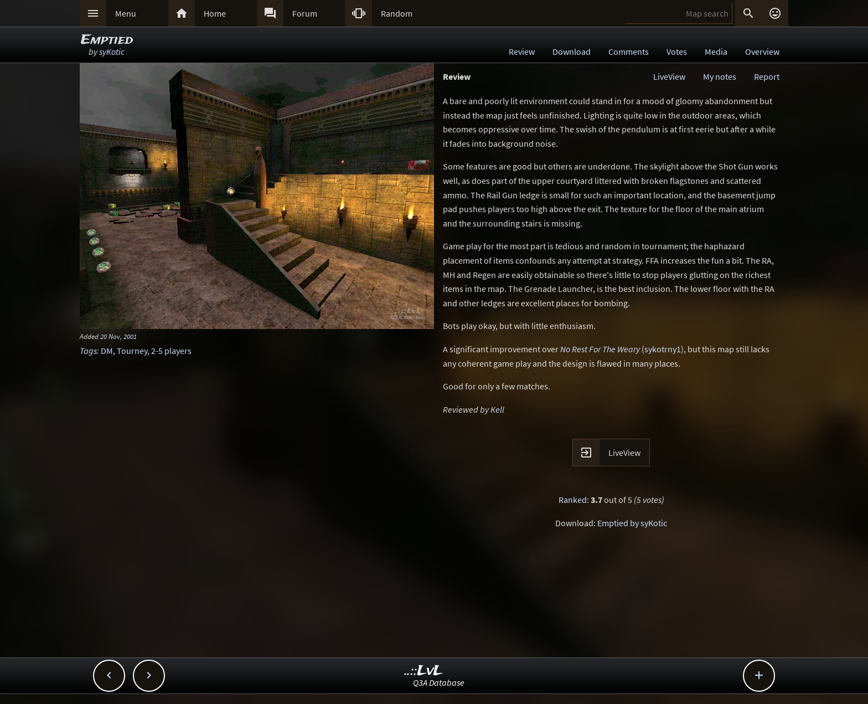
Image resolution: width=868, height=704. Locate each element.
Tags (88, 350)
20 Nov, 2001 (118, 336)
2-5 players (171, 350)
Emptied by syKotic (632, 522)
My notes (719, 76)
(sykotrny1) (622, 348)
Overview (762, 51)
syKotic (112, 51)
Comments (628, 51)
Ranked (573, 499)
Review (522, 51)
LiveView (669, 76)
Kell (497, 409)
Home (215, 13)
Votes (676, 51)
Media (716, 51)
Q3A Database (438, 682)
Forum (304, 13)
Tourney (132, 350)
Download (571, 51)
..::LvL (423, 671)
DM (107, 350)
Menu (125, 13)
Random (396, 13)
